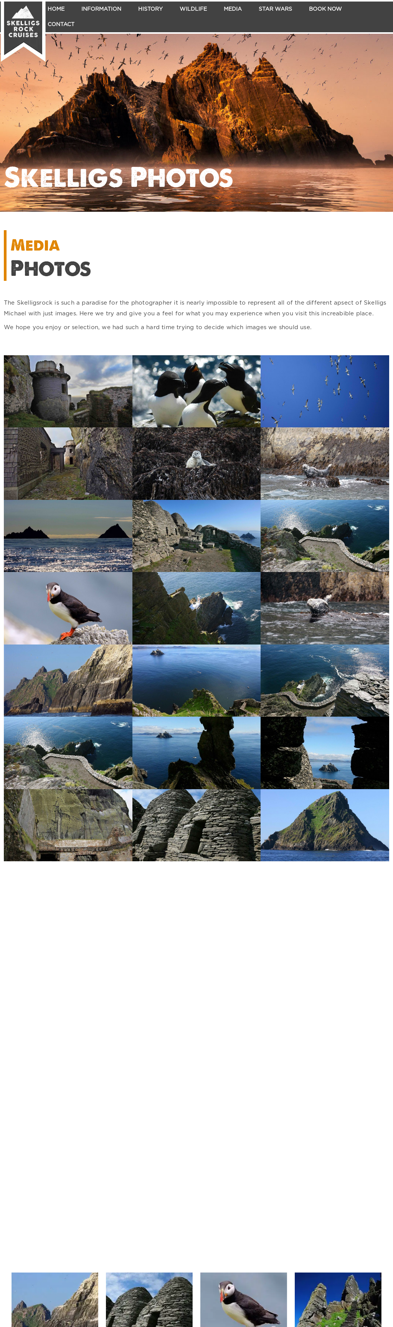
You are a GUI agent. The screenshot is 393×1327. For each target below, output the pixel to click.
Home (56, 9)
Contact (61, 24)
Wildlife (193, 9)
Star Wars (275, 9)
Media (233, 9)
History (150, 9)
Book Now (325, 9)
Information (101, 9)
